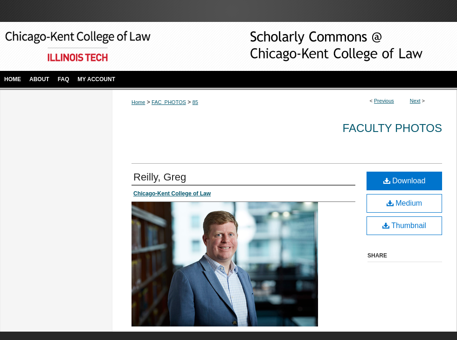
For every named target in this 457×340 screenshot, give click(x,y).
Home (138, 102)
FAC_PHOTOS (169, 102)
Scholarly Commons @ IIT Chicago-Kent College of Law (322, 46)
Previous (384, 101)
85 (195, 102)
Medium (404, 203)
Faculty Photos (392, 128)
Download (404, 181)
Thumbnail (404, 225)
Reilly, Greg (159, 177)
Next (415, 101)
